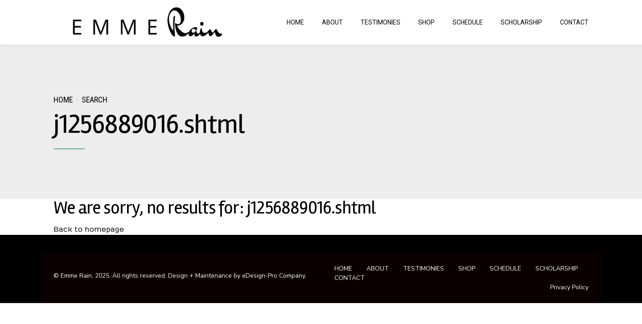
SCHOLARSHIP (521, 22)
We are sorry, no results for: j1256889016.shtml (214, 208)
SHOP (426, 22)
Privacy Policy (569, 287)
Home (63, 99)
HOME (295, 22)
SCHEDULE (468, 22)
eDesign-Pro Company (273, 275)
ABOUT (332, 22)
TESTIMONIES (380, 22)
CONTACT (574, 22)
